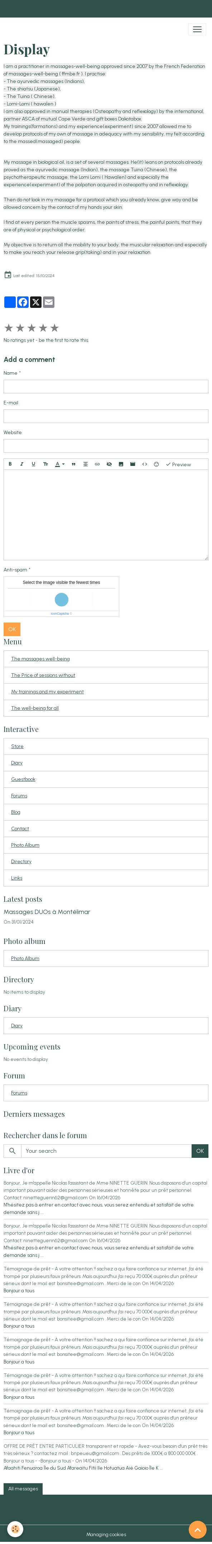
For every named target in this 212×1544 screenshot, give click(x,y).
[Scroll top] (198, 1530)
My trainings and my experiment (47, 692)
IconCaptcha (60, 613)
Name (11, 373)
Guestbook (23, 779)
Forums (19, 796)
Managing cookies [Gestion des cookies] (106, 1534)
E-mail (11, 403)
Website (13, 432)
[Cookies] (15, 1529)
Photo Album (25, 845)
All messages (23, 1489)
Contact (20, 829)
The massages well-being (40, 659)
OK (12, 629)
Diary (17, 763)
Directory (21, 862)
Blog (15, 812)
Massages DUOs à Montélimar (47, 911)
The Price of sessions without (43, 675)
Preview (178, 464)
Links (16, 878)
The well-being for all (35, 708)
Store (17, 746)
